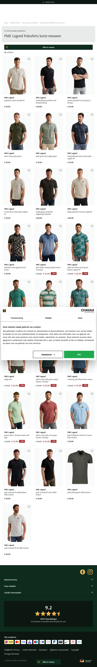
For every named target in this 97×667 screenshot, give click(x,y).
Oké (79, 354)
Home (6, 23)
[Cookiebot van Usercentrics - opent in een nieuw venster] (83, 311)
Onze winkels (48, 586)
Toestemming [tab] (17, 318)
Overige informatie (11, 654)
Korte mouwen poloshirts (30, 23)
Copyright (75, 650)
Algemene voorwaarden (59, 650)
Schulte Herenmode (48, 592)
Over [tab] (80, 318)
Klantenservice (48, 579)
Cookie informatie (29, 650)
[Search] (48, 15)
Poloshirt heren (15, 23)
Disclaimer (43, 650)
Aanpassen (48, 354)
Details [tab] (48, 318)
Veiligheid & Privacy (12, 650)
